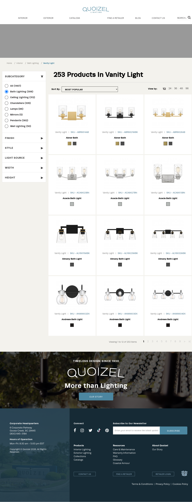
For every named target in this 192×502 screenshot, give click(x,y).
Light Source (24, 157)
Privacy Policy (163, 484)
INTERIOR (22, 18)
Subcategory (24, 76)
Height (24, 177)
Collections (80, 456)
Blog (138, 18)
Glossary (117, 459)
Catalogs (74, 18)
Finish (24, 138)
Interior (19, 63)
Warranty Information (124, 453)
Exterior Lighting (82, 453)
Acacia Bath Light (72, 198)
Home (9, 63)
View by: (152, 88)
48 (181, 88)
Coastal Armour (121, 463)
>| (189, 341)
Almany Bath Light (72, 259)
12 (164, 88)
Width (24, 167)
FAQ (115, 456)
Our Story (96, 397)
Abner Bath (72, 137)
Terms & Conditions (142, 484)
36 (175, 88)
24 (170, 88)
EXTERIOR (48, 18)
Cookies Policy (180, 484)
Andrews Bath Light (72, 319)
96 (187, 88)
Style (24, 148)
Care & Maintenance (124, 449)
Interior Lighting (82, 449)
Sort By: (55, 89)
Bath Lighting (33, 63)
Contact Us (158, 18)
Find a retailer (115, 18)
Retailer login (163, 474)
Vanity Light (48, 63)
